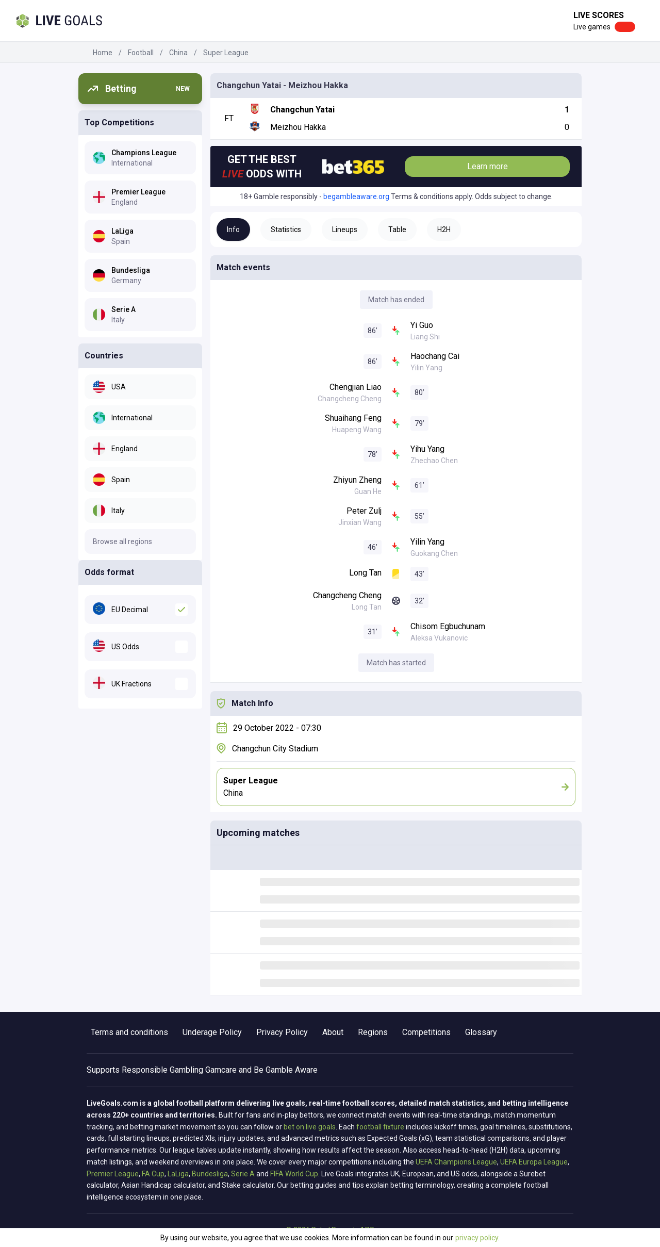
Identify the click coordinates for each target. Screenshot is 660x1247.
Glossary (481, 1032)
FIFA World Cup (294, 1174)
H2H (444, 229)
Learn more (487, 166)
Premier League (113, 1174)
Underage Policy (212, 1032)
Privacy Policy (282, 1032)
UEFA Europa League (534, 1162)
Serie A (243, 1174)
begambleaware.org (356, 196)
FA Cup (153, 1174)
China (178, 52)
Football (141, 52)
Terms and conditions (129, 1032)
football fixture (380, 1127)
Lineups (344, 229)
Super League (226, 52)
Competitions (426, 1032)
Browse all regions (122, 541)
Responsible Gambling (162, 1070)
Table (397, 229)
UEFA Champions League (456, 1162)
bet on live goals (310, 1127)
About (332, 1032)
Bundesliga (210, 1174)
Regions (373, 1032)
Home (102, 52)
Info (233, 229)
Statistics (286, 229)
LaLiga (178, 1174)
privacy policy (476, 1238)
